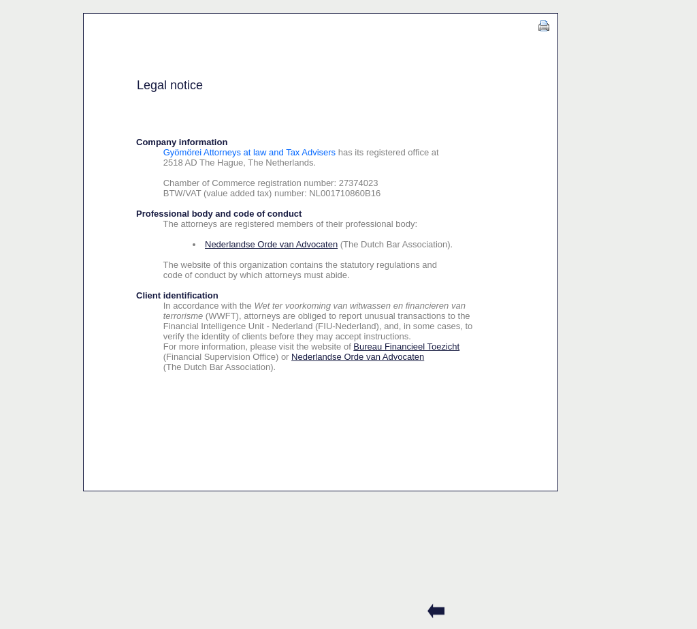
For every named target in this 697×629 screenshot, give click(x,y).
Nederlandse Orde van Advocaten (271, 244)
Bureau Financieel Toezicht (406, 346)
